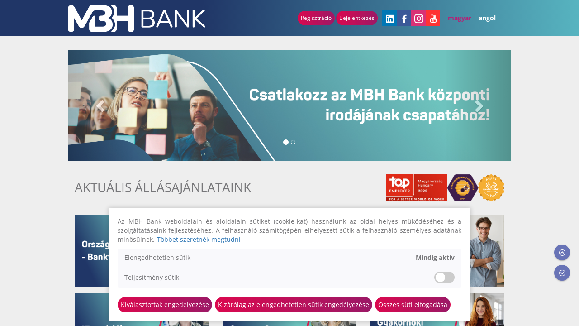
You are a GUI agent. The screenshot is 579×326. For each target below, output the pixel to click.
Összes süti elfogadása (412, 304)
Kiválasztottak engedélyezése (165, 304)
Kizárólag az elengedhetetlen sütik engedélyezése (293, 304)
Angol (487, 18)
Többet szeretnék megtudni (199, 239)
